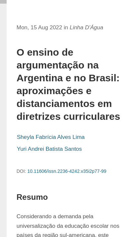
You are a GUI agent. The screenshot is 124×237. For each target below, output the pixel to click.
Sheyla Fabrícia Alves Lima (51, 137)
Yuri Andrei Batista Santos (49, 149)
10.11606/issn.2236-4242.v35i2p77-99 (66, 171)
